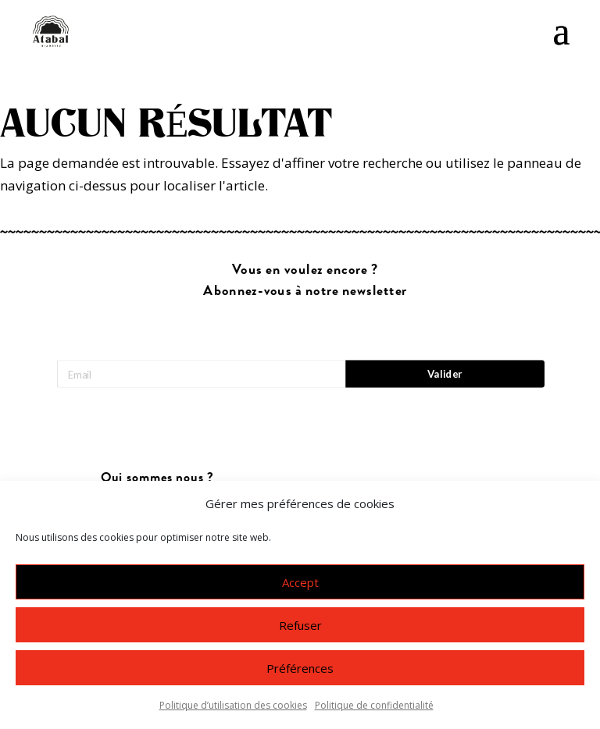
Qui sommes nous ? (157, 443)
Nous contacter (157, 475)
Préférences (300, 668)
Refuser (300, 625)
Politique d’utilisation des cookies (233, 705)
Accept (300, 582)
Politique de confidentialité (374, 705)
